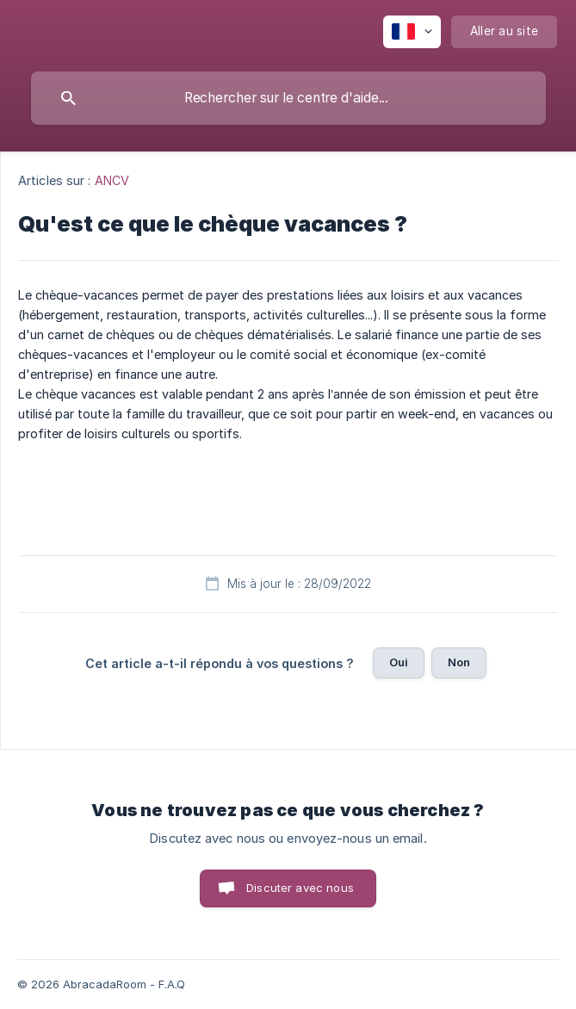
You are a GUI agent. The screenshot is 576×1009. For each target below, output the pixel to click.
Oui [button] (398, 662)
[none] (412, 31)
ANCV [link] (112, 180)
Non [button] (459, 662)
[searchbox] (288, 98)
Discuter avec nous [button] (300, 887)
